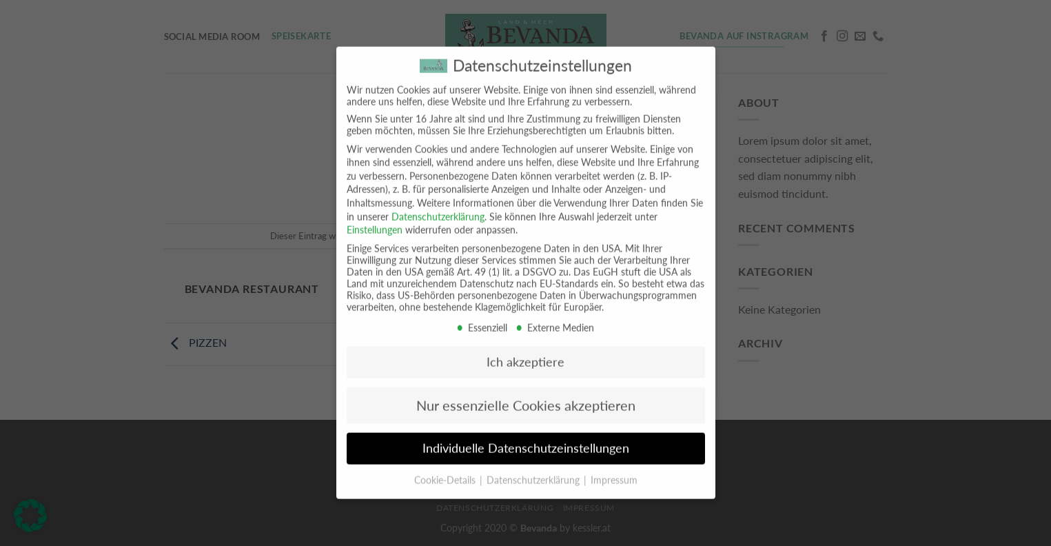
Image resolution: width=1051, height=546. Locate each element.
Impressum (614, 471)
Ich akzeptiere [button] (525, 353)
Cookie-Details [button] (446, 471)
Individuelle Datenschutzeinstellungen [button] (525, 439)
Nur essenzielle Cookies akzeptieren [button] (525, 397)
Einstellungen (374, 221)
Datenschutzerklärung (437, 207)
